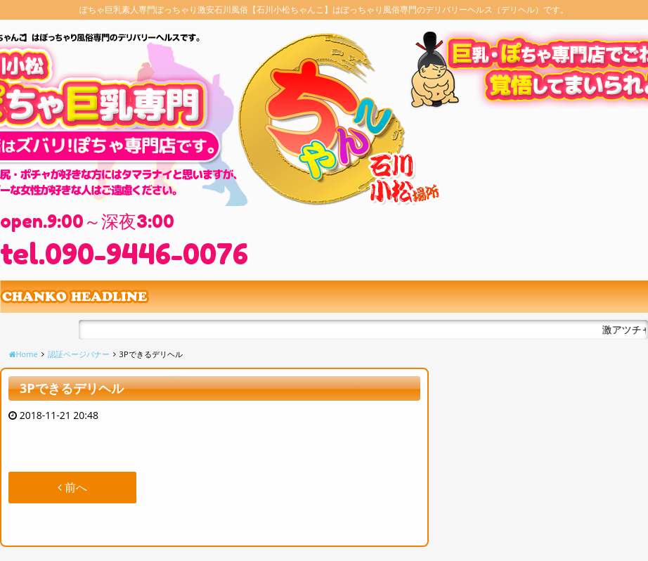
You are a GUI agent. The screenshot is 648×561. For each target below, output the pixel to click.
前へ (72, 487)
